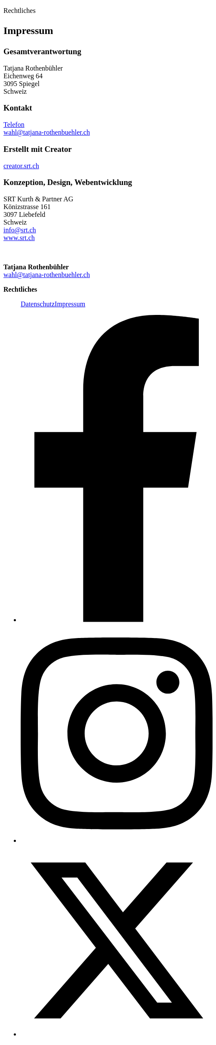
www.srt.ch (19, 237)
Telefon (14, 124)
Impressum (70, 304)
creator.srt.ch (21, 166)
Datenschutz (38, 304)
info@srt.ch (19, 230)
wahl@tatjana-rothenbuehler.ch (46, 132)
